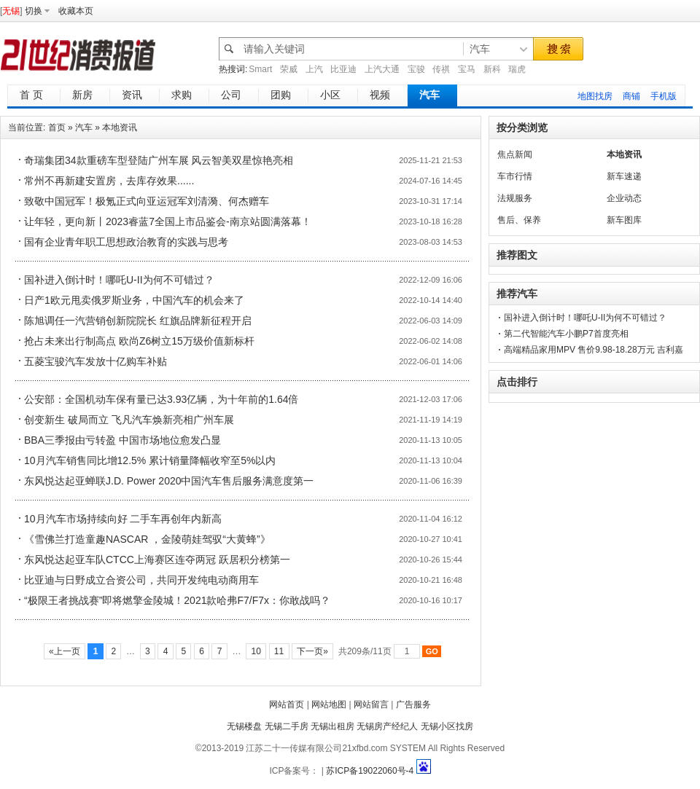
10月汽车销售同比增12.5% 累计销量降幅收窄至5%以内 (150, 460)
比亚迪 (343, 69)
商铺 (631, 96)
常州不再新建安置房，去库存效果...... (109, 181)
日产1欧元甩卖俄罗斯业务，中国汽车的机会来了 (134, 300)
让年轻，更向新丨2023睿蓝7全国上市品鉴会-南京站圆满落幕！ (167, 221)
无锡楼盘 (244, 726)
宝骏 (416, 69)
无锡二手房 (286, 726)
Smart (260, 69)
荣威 (289, 69)
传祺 (441, 69)
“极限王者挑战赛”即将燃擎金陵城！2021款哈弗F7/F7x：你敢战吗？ (177, 600)
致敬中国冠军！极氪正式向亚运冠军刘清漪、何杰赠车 (146, 201)
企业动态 (624, 198)
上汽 (314, 69)
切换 (33, 11)
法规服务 (514, 198)
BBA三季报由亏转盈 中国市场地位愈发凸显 (122, 440)
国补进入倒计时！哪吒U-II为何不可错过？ (119, 280)
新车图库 (624, 220)
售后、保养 (519, 220)
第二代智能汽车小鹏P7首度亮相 (566, 334)
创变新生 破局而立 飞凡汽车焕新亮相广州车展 (129, 419)
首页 (57, 127)
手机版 (663, 96)
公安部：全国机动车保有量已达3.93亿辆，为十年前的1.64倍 (161, 399)
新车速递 (624, 176)
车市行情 (514, 176)
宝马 (466, 69)
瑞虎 (517, 69)
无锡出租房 (332, 726)
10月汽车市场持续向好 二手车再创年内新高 (123, 519)
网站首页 (286, 704)
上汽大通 (382, 69)
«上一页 (64, 651)
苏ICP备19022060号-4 (369, 771)
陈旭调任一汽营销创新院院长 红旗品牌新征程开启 (138, 320)
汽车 (84, 127)
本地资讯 (119, 127)
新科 (492, 69)
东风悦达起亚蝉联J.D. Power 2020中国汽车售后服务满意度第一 (169, 481)
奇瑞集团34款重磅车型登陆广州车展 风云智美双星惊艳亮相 (158, 160)
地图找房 (595, 96)
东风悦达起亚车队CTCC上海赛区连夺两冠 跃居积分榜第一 (157, 559)
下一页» (312, 651)
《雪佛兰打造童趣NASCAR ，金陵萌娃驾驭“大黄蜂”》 (147, 539)
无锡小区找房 (447, 726)
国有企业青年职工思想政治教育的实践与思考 (126, 242)
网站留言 (371, 704)
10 (256, 651)
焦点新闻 (514, 154)
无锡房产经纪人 (387, 726)
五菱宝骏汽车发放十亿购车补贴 (95, 361)
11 (279, 651)
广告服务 (413, 704)
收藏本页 (75, 11)
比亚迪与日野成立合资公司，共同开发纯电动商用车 (141, 580)
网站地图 (328, 704)
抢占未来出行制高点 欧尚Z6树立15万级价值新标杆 (139, 341)
